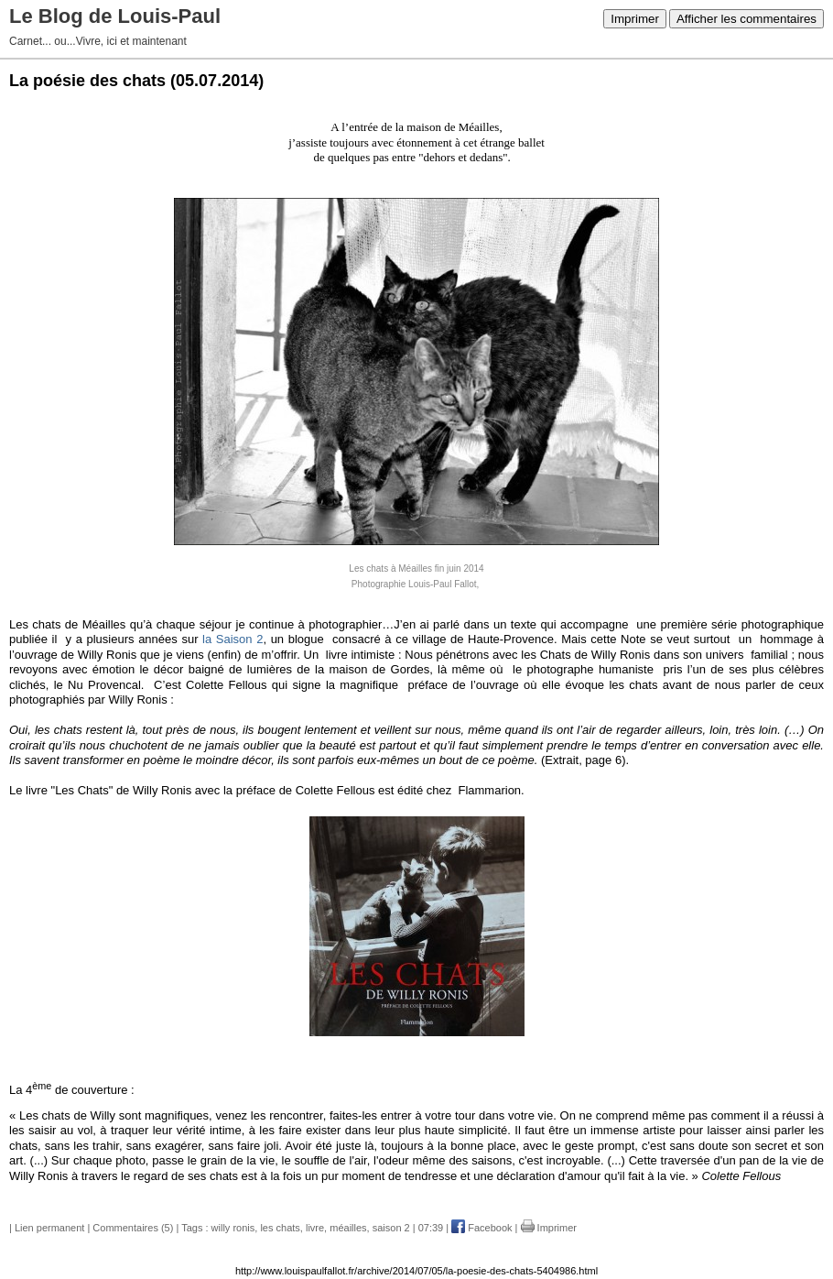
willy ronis (233, 1227)
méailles (348, 1227)
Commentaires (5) (132, 1227)
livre (315, 1227)
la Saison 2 (232, 639)
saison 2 (391, 1227)
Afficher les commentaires (746, 19)
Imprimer (635, 19)
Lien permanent (49, 1227)
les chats (279, 1227)
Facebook (481, 1227)
